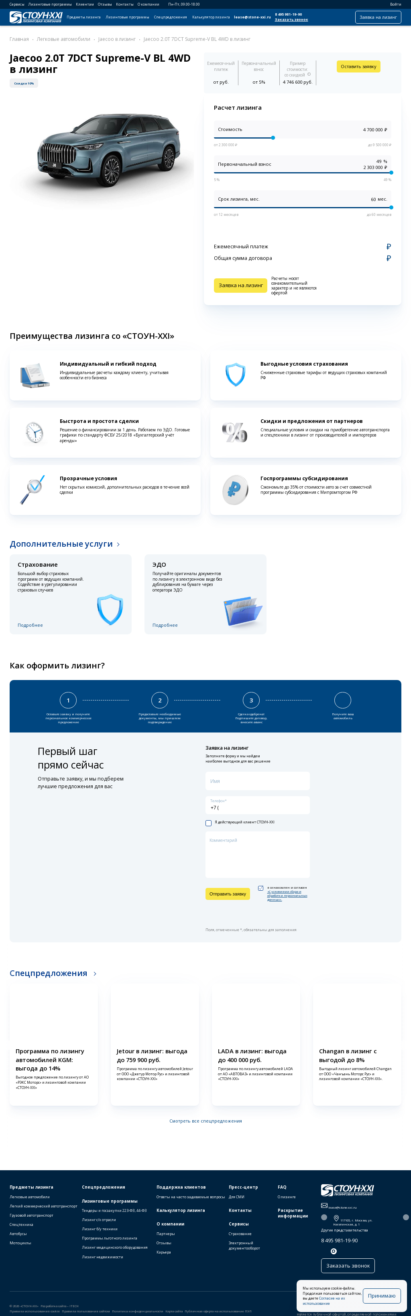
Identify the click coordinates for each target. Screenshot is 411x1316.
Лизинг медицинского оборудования (115, 1251)
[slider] (273, 138)
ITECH (74, 1308)
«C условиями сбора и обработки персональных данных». (287, 893)
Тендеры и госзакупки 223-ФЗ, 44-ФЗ (114, 1214)
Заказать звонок (291, 19)
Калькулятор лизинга (211, 17)
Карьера (164, 1256)
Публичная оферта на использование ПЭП (218, 1314)
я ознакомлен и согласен (282, 891)
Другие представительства (344, 1234)
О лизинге (287, 1201)
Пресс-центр (243, 1191)
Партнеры (166, 1238)
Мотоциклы (20, 1247)
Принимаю (384, 1298)
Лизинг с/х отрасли (99, 1224)
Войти (393, 4)
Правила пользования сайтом (86, 1314)
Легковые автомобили (30, 1201)
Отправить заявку (228, 891)
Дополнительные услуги (61, 543)
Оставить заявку (358, 66)
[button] (7, 1043)
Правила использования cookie (35, 1314)
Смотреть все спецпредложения (205, 1118)
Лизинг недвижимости (102, 1261)
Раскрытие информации (293, 1217)
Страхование (240, 1238)
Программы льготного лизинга (109, 1242)
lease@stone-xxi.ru (252, 17)
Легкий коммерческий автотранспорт (43, 1210)
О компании (148, 4)
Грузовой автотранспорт (31, 1219)
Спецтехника (21, 1228)
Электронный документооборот (244, 1250)
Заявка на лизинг (378, 17)
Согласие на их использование (340, 1303)
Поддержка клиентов (181, 1191)
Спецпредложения (170, 17)
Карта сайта (174, 1314)
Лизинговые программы (50, 4)
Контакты (125, 4)
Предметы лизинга (84, 17)
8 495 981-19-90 (288, 14)
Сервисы (17, 4)
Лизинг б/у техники (100, 1233)
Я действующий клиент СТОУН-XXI (240, 820)
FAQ (282, 1191)
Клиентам (85, 4)
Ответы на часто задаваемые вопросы (191, 1201)
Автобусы (18, 1238)
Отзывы (105, 4)
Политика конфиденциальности (137, 1314)
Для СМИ (236, 1201)
